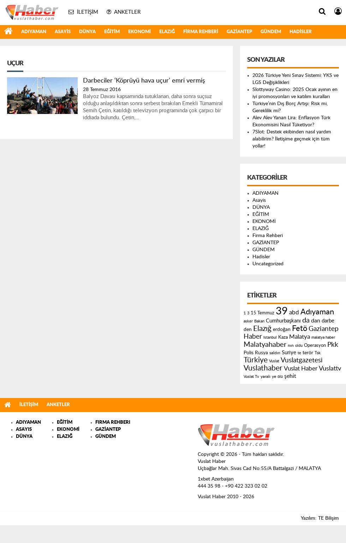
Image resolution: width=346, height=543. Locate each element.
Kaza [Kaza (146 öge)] (283, 337)
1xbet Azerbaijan (216, 479)
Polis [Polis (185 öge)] (248, 352)
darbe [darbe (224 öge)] (328, 321)
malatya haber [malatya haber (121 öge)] (323, 337)
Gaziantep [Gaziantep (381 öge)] (324, 329)
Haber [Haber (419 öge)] (253, 336)
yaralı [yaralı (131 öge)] (265, 376)
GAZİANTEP (239, 32)
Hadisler (301, 32)
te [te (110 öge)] (299, 353)
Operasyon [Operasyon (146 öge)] (315, 345)
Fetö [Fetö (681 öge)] (299, 328)
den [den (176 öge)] (248, 329)
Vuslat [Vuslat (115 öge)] (274, 361)
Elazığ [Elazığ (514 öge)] (262, 328)
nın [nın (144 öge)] (291, 345)
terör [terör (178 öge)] (308, 352)
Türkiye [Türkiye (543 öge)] (256, 360)
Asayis (63, 32)
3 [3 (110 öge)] (248, 313)
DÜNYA (87, 32)
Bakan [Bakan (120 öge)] (259, 321)
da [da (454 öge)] (306, 320)
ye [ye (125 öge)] (274, 377)
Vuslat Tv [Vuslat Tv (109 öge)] (251, 377)
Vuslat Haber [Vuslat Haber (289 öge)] (300, 369)
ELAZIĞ (167, 32)
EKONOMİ (139, 32)
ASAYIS (24, 429)
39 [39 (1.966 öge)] (282, 311)
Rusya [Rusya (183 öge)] (261, 352)
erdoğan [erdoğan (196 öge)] (282, 329)
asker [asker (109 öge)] (248, 321)
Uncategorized (268, 263)
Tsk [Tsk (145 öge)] (318, 353)
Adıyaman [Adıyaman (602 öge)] (317, 312)
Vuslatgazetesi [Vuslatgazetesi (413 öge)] (302, 360)
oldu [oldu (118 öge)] (299, 346)
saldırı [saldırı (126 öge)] (274, 353)
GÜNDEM (271, 32)
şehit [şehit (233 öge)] (290, 376)
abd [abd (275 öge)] (294, 312)
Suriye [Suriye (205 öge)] (289, 352)
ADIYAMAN (33, 32)
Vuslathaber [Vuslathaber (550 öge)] (263, 368)
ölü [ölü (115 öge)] (280, 377)
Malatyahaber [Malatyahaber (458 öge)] (265, 344)
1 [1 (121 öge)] (245, 313)
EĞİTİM (112, 32)
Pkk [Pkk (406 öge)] (332, 345)
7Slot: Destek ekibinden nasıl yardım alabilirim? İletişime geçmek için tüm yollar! (291, 139)
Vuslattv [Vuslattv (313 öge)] (330, 369)
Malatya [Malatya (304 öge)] (299, 337)
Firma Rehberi (200, 32)
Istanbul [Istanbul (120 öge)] (270, 337)
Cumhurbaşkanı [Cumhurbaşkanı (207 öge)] (283, 321)
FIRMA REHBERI (112, 422)
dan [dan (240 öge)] (315, 321)
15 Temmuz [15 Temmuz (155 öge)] (262, 313)
